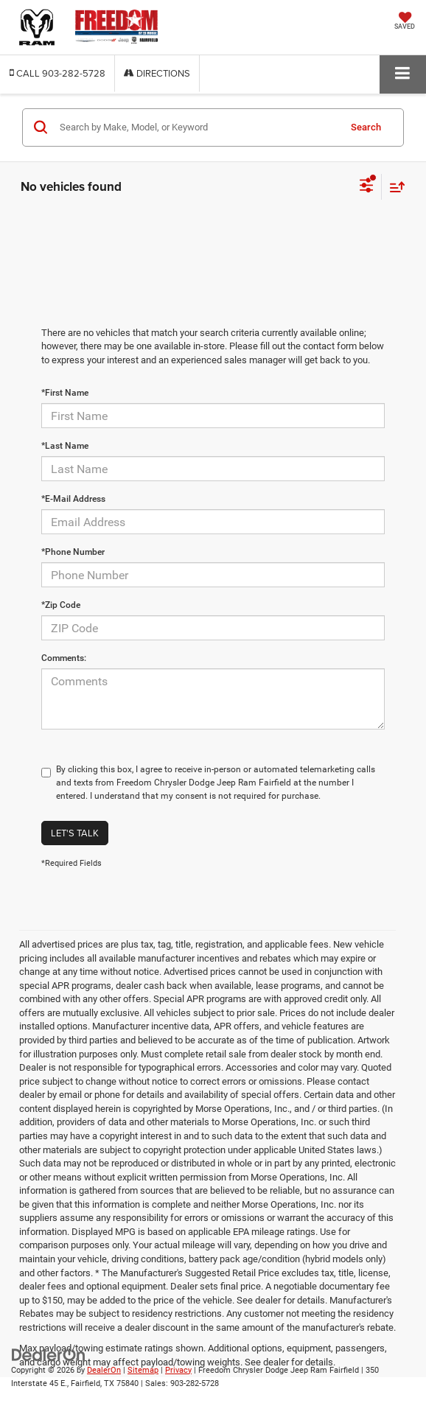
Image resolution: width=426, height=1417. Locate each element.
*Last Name (64, 446)
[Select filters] (366, 187)
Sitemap (143, 1370)
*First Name (64, 393)
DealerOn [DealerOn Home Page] (104, 1370)
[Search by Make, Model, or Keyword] (197, 127)
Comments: (63, 658)
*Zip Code (60, 605)
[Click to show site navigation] (403, 74)
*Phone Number (73, 552)
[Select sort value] (393, 187)
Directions (157, 73)
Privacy (178, 1370)
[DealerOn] (48, 1354)
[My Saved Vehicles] (404, 22)
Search (366, 127)
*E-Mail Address (73, 499)
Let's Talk (75, 832)
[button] (57, 73)
